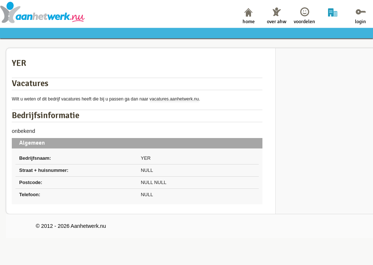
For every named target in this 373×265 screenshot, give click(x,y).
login (360, 21)
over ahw (276, 21)
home (249, 21)
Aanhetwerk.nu (42, 12)
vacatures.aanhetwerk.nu (174, 99)
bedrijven (333, 21)
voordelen (304, 21)
